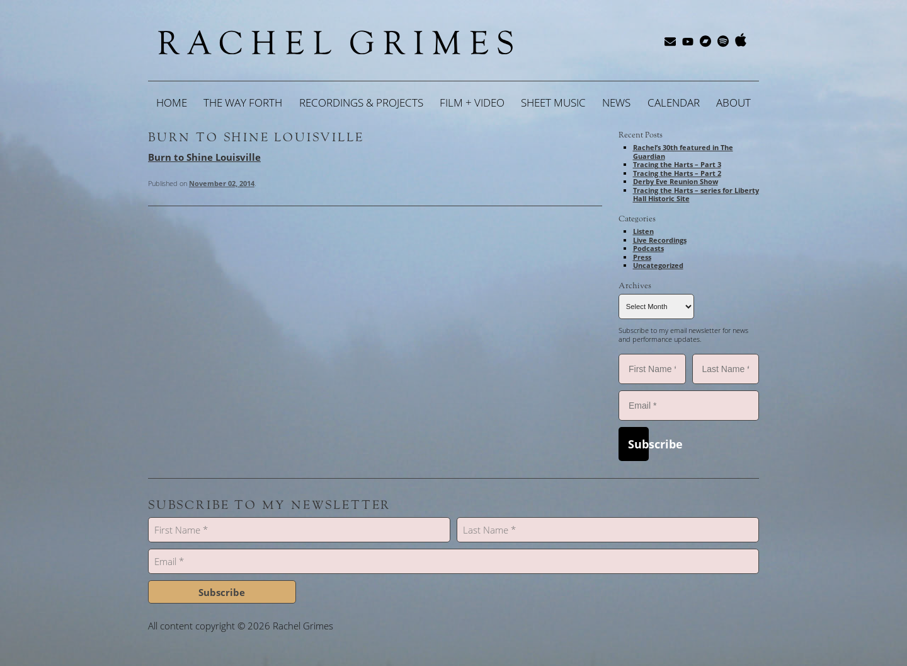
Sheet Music (553, 102)
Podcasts (648, 248)
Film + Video (472, 102)
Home (171, 102)
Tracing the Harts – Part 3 (677, 164)
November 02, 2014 (221, 183)
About (733, 102)
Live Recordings (660, 240)
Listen (643, 231)
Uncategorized (658, 265)
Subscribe (638, 444)
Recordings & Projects (361, 102)
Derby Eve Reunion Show (675, 181)
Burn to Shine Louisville (256, 137)
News (616, 102)
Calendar (673, 102)
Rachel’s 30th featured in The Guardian (683, 152)
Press (642, 257)
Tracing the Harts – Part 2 (677, 173)
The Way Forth (242, 102)
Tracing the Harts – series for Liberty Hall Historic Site (696, 194)
